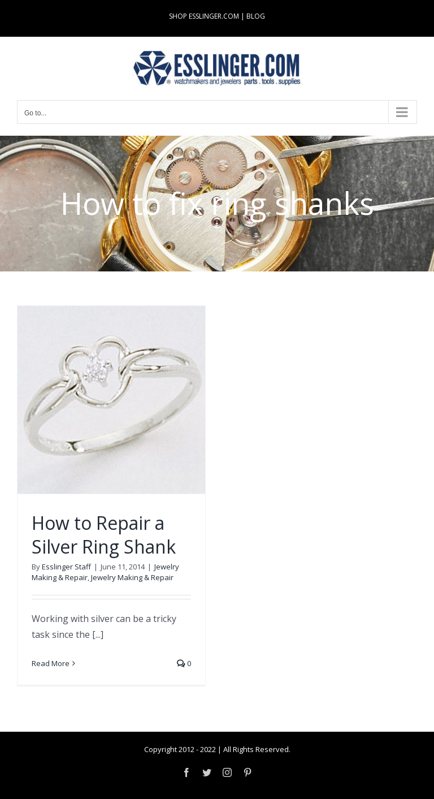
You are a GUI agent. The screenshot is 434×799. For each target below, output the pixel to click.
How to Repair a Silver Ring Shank (104, 535)
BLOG (255, 16)
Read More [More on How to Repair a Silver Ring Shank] (51, 663)
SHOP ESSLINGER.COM (204, 16)
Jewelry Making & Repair (132, 577)
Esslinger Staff (66, 567)
